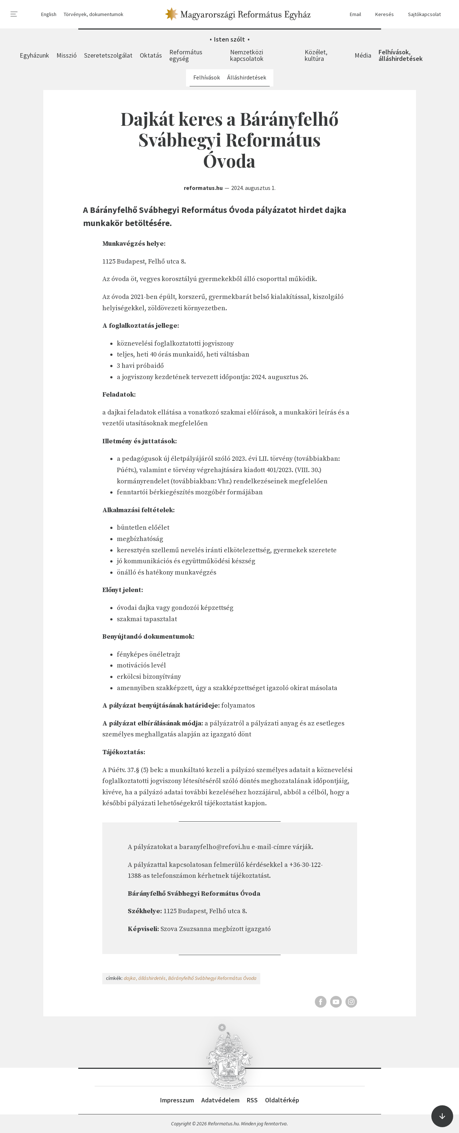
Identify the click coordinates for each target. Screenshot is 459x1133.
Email (352, 14)
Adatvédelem (220, 1100)
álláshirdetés (152, 978)
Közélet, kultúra (316, 55)
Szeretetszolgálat (108, 55)
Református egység (185, 55)
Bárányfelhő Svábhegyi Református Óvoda (212, 978)
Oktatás (151, 55)
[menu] (14, 14)
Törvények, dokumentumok (93, 14)
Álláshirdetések (246, 77)
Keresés (381, 14)
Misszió (66, 55)
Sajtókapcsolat (421, 14)
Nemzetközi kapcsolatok (247, 55)
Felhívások (206, 77)
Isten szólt (229, 39)
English (48, 14)
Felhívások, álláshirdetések (401, 55)
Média (363, 55)
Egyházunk (34, 55)
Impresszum (177, 1100)
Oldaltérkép (282, 1100)
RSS (252, 1100)
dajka (130, 978)
